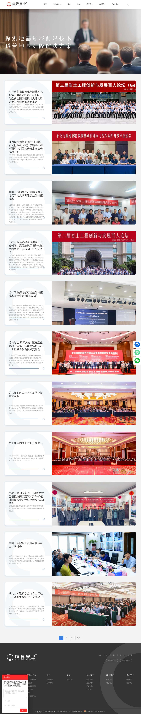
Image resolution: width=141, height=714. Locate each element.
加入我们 (89, 689)
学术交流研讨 (31, 686)
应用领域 (50, 679)
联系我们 (102, 4)
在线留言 (109, 683)
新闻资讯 (89, 686)
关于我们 (89, 4)
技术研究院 (57, 4)
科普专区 (129, 683)
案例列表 (70, 679)
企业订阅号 (126, 660)
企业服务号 (112, 660)
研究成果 (30, 689)
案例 (78, 4)
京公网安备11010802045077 (95, 711)
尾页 (78, 638)
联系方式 (109, 679)
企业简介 (89, 679)
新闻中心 (129, 679)
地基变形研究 (31, 679)
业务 (69, 4)
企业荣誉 (89, 683)
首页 (45, 4)
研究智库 (30, 683)
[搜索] (127, 4)
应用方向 (50, 683)
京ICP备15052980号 (75, 711)
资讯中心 (115, 4)
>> (72, 638)
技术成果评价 (31, 696)
